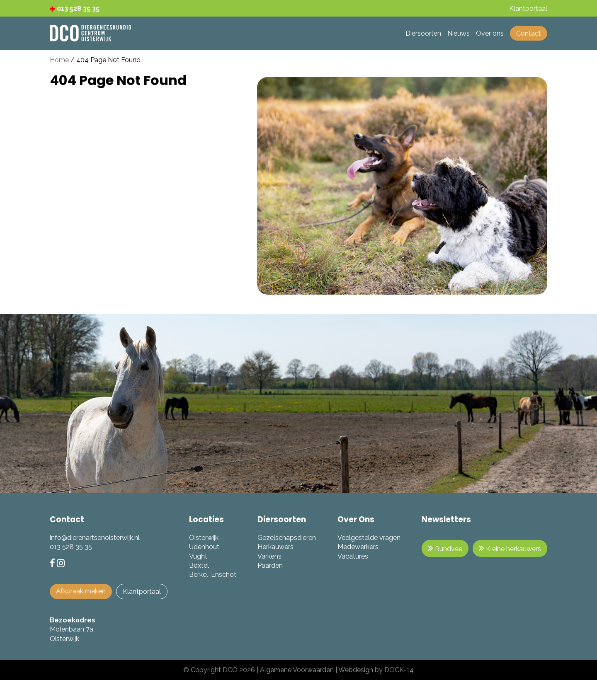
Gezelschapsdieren (286, 538)
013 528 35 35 (75, 8)
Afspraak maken (81, 591)
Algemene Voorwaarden (297, 670)
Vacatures (352, 556)
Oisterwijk (203, 538)
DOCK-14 (399, 670)
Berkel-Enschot (212, 574)
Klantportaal (142, 591)
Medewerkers (358, 547)
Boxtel (199, 565)
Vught (198, 556)
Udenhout (204, 547)
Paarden (270, 565)
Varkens (269, 556)
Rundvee (445, 548)
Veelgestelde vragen (368, 538)
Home (59, 60)
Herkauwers (275, 547)
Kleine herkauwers (510, 548)
